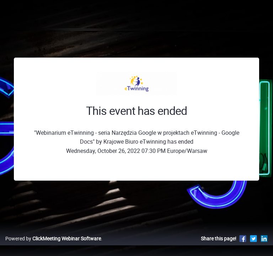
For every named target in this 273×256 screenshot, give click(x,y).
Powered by (53, 238)
